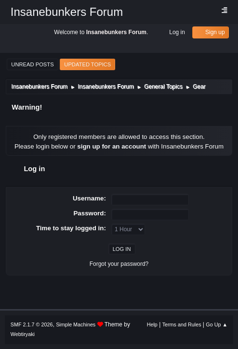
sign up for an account (111, 146)
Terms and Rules (181, 324)
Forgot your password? (119, 264)
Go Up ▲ (216, 324)
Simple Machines (75, 324)
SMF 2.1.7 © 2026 (32, 324)
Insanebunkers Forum (67, 11)
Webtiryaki (23, 334)
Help (152, 324)
